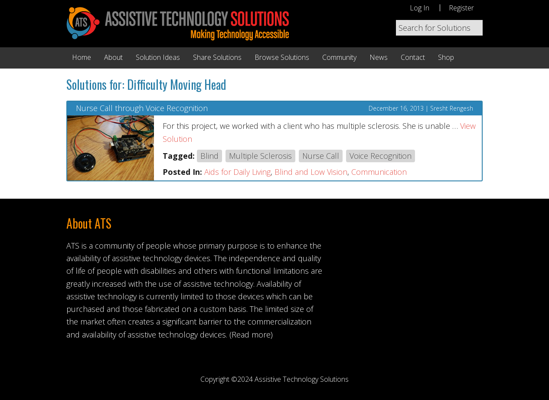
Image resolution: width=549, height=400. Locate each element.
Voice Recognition (381, 156)
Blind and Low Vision (310, 172)
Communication (379, 172)
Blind (209, 156)
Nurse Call (320, 156)
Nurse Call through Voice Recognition (142, 108)
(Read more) (251, 334)
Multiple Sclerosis (260, 156)
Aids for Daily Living (237, 172)
